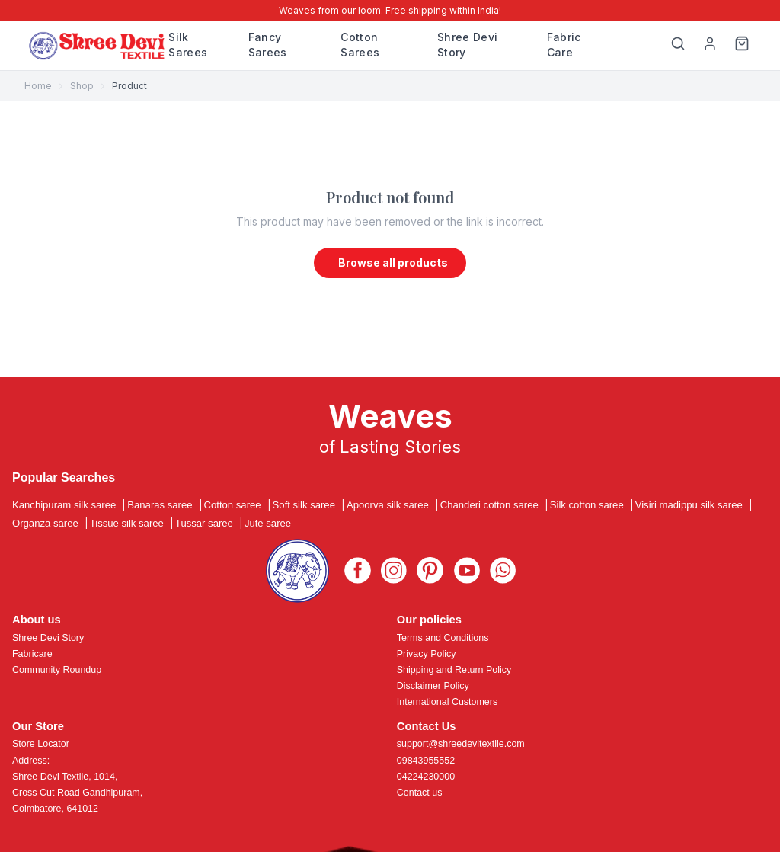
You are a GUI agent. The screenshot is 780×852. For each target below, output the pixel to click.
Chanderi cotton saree (489, 505)
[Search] (678, 46)
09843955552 (426, 760)
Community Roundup (56, 670)
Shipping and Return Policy (454, 670)
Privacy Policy (426, 654)
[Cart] (742, 46)
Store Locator (40, 743)
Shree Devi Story (467, 44)
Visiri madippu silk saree (689, 505)
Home (38, 85)
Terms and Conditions (443, 638)
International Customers (447, 702)
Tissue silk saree (127, 523)
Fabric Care (564, 44)
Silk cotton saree (587, 505)
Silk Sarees (187, 44)
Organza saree (45, 523)
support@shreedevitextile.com (461, 743)
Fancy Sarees (267, 44)
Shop (82, 85)
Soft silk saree (304, 505)
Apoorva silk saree (388, 505)
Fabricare (32, 654)
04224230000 (426, 776)
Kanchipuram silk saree (64, 505)
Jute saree (268, 523)
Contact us (420, 792)
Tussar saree (204, 523)
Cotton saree (232, 505)
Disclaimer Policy (433, 686)
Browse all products (393, 262)
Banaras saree (159, 505)
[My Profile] (710, 46)
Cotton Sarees (359, 44)
